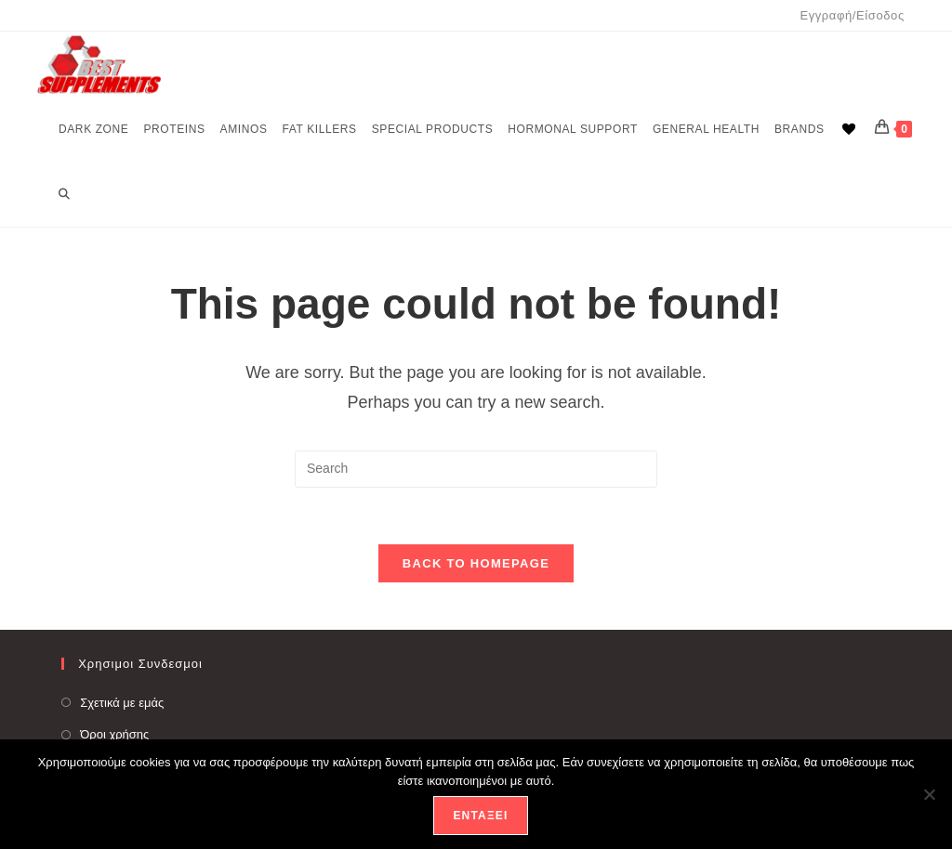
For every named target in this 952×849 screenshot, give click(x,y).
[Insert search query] (476, 469)
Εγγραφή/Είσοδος (852, 15)
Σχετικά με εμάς (122, 703)
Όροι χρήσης (114, 734)
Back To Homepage (476, 563)
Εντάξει (480, 815)
